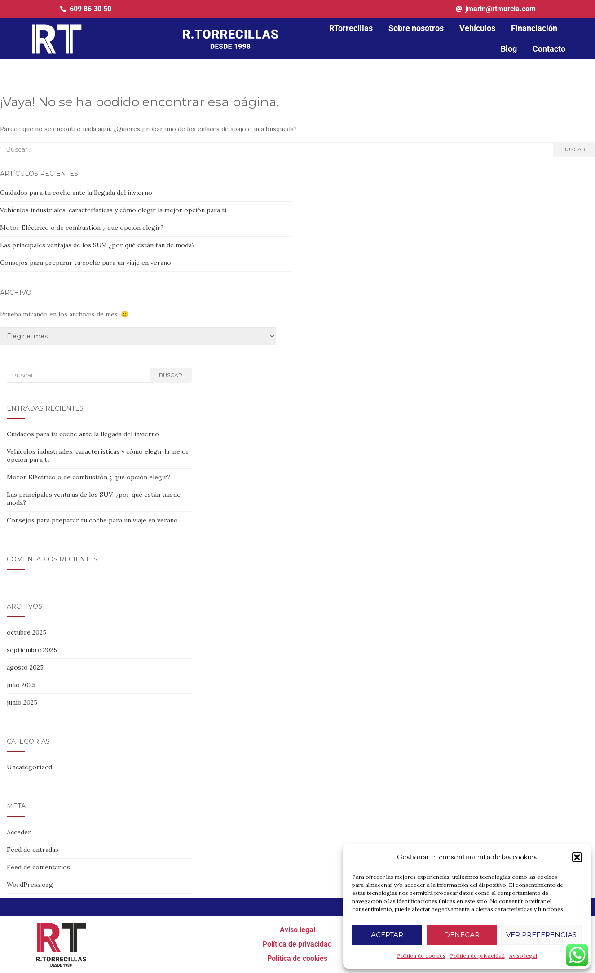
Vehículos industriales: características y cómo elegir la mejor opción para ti (113, 210)
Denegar (462, 934)
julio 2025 (21, 685)
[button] (577, 857)
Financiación (534, 28)
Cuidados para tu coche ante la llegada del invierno (76, 192)
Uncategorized (29, 767)
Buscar (574, 149)
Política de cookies (421, 955)
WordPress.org (30, 885)
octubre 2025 (26, 632)
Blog (509, 48)
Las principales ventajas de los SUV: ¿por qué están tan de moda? (97, 245)
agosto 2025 (25, 667)
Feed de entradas (32, 850)
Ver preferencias (541, 934)
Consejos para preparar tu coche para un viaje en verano (85, 263)
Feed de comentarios (38, 867)
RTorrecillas (351, 28)
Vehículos (477, 28)
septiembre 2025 (32, 650)
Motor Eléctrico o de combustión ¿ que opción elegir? (81, 228)
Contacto (549, 48)
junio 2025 (22, 702)
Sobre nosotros (416, 28)
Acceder (19, 832)
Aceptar (387, 934)
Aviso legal (523, 955)
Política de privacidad (477, 955)
